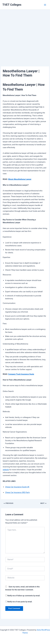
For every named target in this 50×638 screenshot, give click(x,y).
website (6, 470)
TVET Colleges (11, 4)
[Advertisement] (25, 34)
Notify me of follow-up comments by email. (23, 596)
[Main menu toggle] (45, 4)
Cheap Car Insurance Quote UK (17, 487)
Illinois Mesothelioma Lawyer (19, 179)
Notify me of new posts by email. (19, 602)
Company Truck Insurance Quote (21, 374)
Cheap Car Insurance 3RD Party (17, 492)
